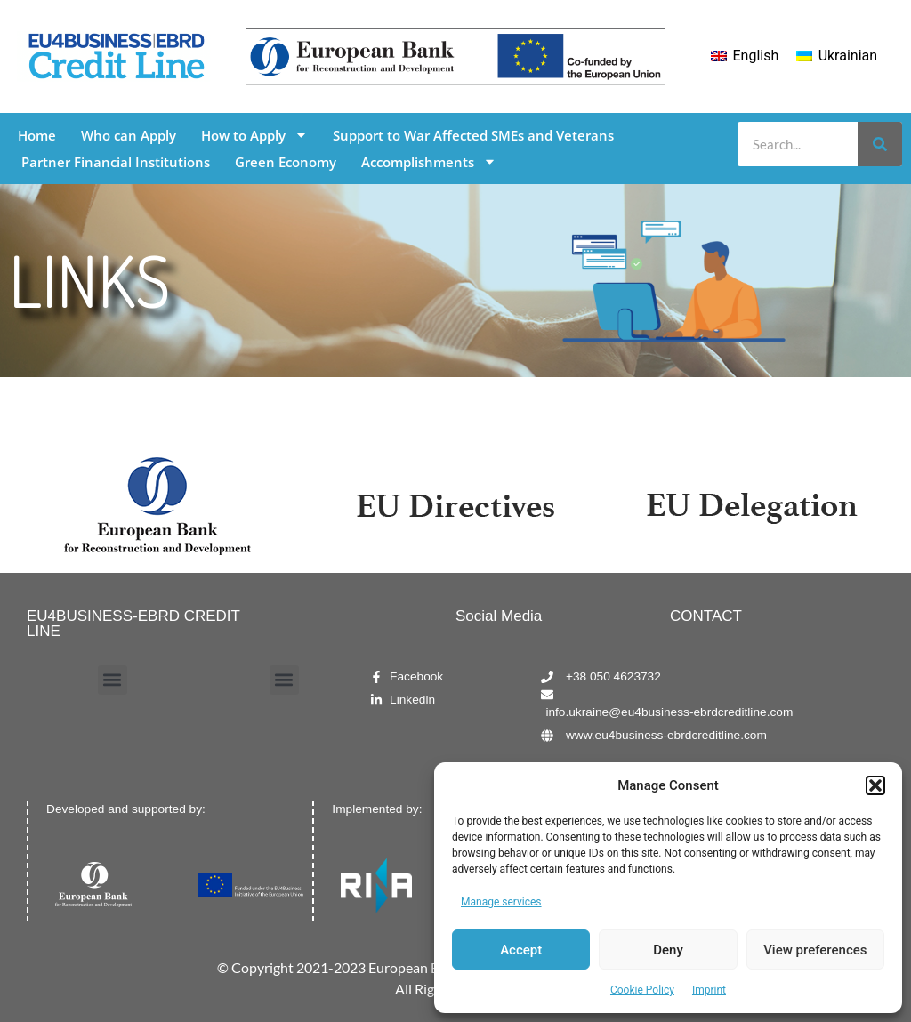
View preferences (815, 950)
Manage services (501, 902)
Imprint (709, 990)
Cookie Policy (642, 990)
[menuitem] (744, 56)
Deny (668, 950)
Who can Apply (128, 135)
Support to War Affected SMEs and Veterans (473, 135)
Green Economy (285, 162)
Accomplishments (428, 162)
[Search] (880, 144)
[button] (875, 785)
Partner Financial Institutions (115, 162)
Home (37, 135)
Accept (521, 950)
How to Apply (254, 135)
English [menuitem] (755, 55)
